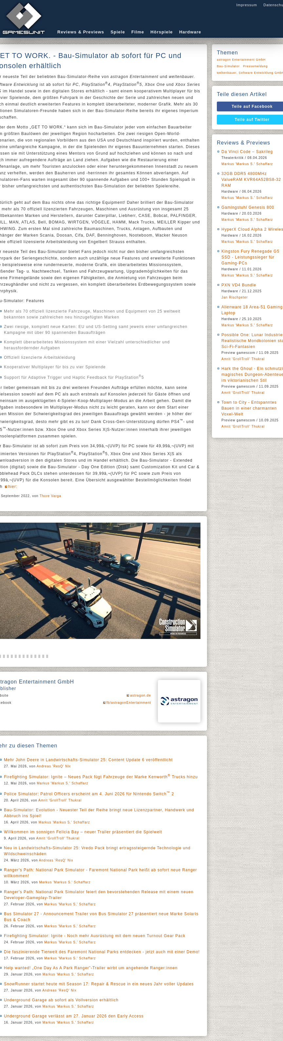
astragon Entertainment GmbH (241, 59)
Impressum (246, 5)
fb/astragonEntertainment (128, 702)
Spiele (117, 31)
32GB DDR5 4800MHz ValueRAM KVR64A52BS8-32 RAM (251, 179)
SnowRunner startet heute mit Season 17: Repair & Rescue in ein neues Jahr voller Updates (99, 984)
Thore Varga (50, 496)
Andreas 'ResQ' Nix (54, 766)
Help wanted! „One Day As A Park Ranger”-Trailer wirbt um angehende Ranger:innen (91, 968)
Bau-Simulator (228, 66)
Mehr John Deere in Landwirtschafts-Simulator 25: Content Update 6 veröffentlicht (88, 760)
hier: (12, 486)
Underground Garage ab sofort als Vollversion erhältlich (61, 1000)
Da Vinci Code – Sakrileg (247, 151)
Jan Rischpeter (234, 297)
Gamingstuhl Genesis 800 (247, 207)
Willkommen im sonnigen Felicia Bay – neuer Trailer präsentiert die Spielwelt (83, 832)
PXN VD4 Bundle (238, 285)
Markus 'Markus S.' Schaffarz (62, 783)
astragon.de (140, 695)
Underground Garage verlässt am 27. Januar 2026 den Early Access (74, 1016)
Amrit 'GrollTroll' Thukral (60, 800)
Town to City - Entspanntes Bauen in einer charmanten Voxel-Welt (249, 408)
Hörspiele (161, 31)
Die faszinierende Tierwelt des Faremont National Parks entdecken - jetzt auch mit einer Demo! (102, 952)
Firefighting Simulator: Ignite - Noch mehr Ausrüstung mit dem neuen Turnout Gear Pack (94, 936)
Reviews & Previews (80, 31)
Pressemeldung (255, 66)
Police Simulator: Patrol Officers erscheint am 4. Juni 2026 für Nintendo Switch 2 (89, 794)
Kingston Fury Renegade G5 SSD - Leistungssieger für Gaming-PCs (250, 257)
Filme (137, 31)
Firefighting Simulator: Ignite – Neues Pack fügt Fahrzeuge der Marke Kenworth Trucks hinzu (101, 777)
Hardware (190, 31)
